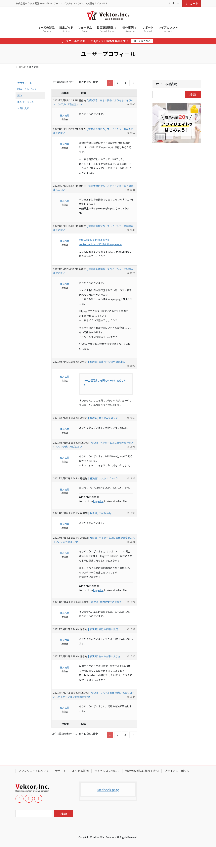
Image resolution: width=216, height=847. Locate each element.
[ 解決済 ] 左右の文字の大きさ (106, 602)
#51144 (131, 696)
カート (191, 3)
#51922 (131, 478)
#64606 (131, 104)
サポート (60, 771)
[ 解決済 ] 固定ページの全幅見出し (106, 361)
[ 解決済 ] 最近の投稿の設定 (103, 629)
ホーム (173, 3)
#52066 (131, 417)
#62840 (131, 230)
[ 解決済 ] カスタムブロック (103, 417)
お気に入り (23, 108)
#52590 (131, 365)
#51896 (131, 513)
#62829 (131, 273)
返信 (19, 95)
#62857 (131, 133)
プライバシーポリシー (178, 771)
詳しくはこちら (142, 41)
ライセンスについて (106, 771)
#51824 (131, 602)
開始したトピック (26, 89)
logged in (98, 501)
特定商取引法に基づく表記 (142, 771)
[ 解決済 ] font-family (99, 513)
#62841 (131, 189)
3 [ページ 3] (125, 83)
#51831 (131, 541)
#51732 (131, 629)
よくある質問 (80, 771)
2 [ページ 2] (117, 83)
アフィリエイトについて (34, 771)
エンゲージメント (26, 102)
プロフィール (24, 83)
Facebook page (108, 789)
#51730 (131, 656)
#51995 (131, 446)
